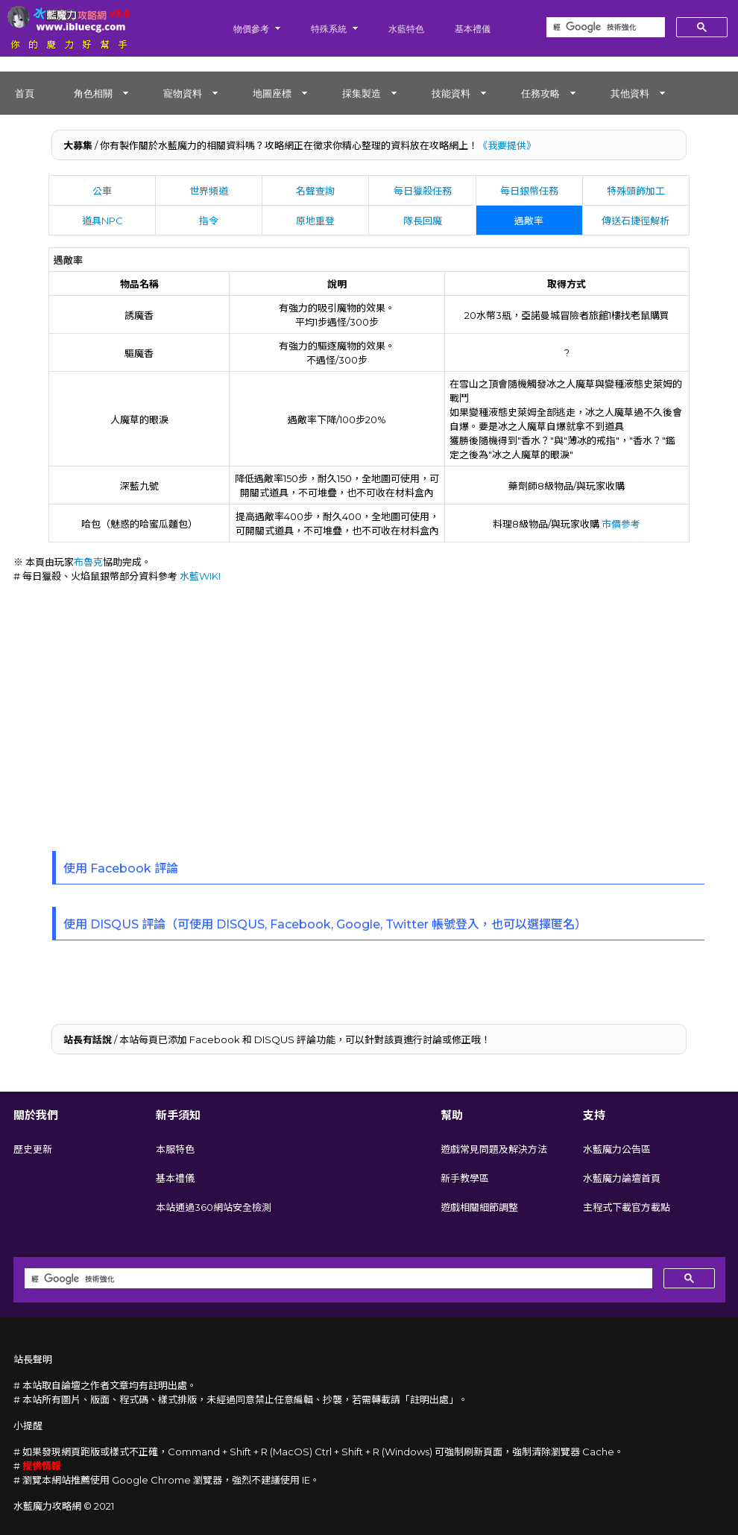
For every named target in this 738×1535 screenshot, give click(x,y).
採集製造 (361, 93)
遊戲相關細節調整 (479, 1207)
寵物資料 (182, 93)
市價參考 (621, 524)
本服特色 (175, 1149)
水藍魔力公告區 (617, 1149)
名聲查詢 (315, 191)
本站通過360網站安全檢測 (213, 1207)
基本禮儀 (473, 28)
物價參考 (251, 28)
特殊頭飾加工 (636, 191)
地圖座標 (272, 93)
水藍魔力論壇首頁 (621, 1178)
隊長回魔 (422, 221)
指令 (208, 221)
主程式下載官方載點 (626, 1207)
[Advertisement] (369, 709)
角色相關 (93, 93)
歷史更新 (32, 1149)
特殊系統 (329, 28)
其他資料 (630, 93)
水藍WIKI (200, 576)
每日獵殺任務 (423, 191)
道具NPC (102, 221)
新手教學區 (465, 1178)
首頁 (24, 93)
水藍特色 (406, 28)
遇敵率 (528, 221)
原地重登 (315, 221)
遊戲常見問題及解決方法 (494, 1149)
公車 (102, 191)
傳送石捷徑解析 (635, 221)
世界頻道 (208, 191)
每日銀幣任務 (529, 191)
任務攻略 (540, 93)
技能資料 (451, 93)
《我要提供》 (507, 145)
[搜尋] (604, 27)
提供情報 (41, 1466)
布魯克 (88, 562)
